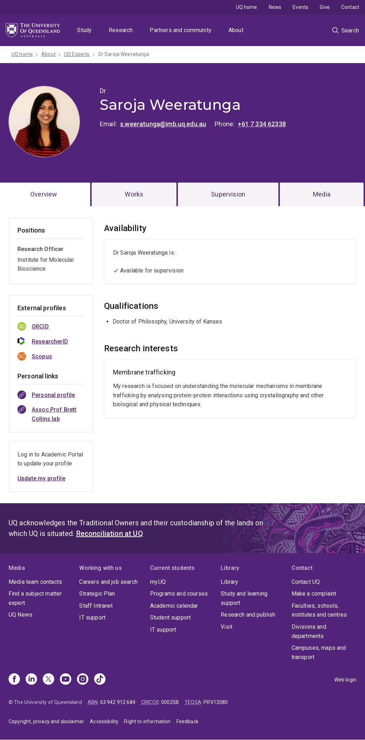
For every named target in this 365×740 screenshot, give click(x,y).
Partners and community (180, 30)
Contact (350, 7)
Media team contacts (35, 581)
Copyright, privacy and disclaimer (46, 721)
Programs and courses (179, 593)
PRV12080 (216, 702)
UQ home (246, 7)
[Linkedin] (31, 680)
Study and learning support (244, 598)
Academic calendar (174, 605)
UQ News (20, 614)
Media (321, 194)
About (235, 30)
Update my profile (41, 478)
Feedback (187, 721)
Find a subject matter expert (35, 598)
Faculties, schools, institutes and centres (319, 610)
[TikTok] (100, 680)
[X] (48, 680)
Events (300, 7)
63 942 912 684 (117, 702)
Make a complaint (314, 593)
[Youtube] (65, 680)
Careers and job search (108, 581)
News (275, 7)
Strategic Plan (97, 593)
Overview (43, 194)
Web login (345, 680)
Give (325, 7)
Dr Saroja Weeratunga (123, 54)
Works (134, 194)
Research (121, 30)
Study (84, 30)
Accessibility (104, 721)
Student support (170, 617)
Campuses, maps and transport (319, 652)
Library (229, 581)
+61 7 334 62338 (262, 124)
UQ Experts (77, 54)
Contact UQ (306, 581)
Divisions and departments (309, 631)
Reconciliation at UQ (109, 533)
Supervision (228, 194)
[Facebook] (14, 680)
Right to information (147, 721)
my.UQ (158, 581)
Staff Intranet (96, 605)
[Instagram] (82, 680)
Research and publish (248, 614)
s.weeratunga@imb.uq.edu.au (163, 124)
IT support (92, 617)
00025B (170, 702)
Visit (226, 626)
